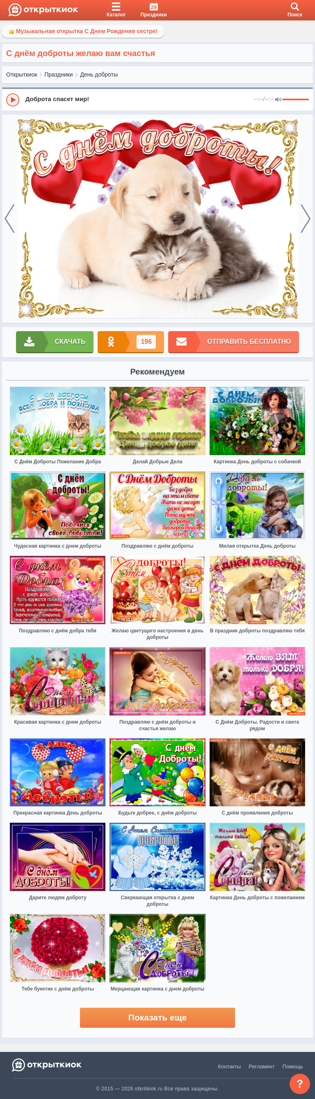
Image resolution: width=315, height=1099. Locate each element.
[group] (157, 99)
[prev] (9, 219)
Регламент (262, 1066)
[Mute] (278, 100)
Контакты (229, 1066)
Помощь (293, 1066)
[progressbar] (295, 100)
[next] (305, 219)
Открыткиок (21, 74)
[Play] (12, 99)
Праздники (58, 74)
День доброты (99, 74)
